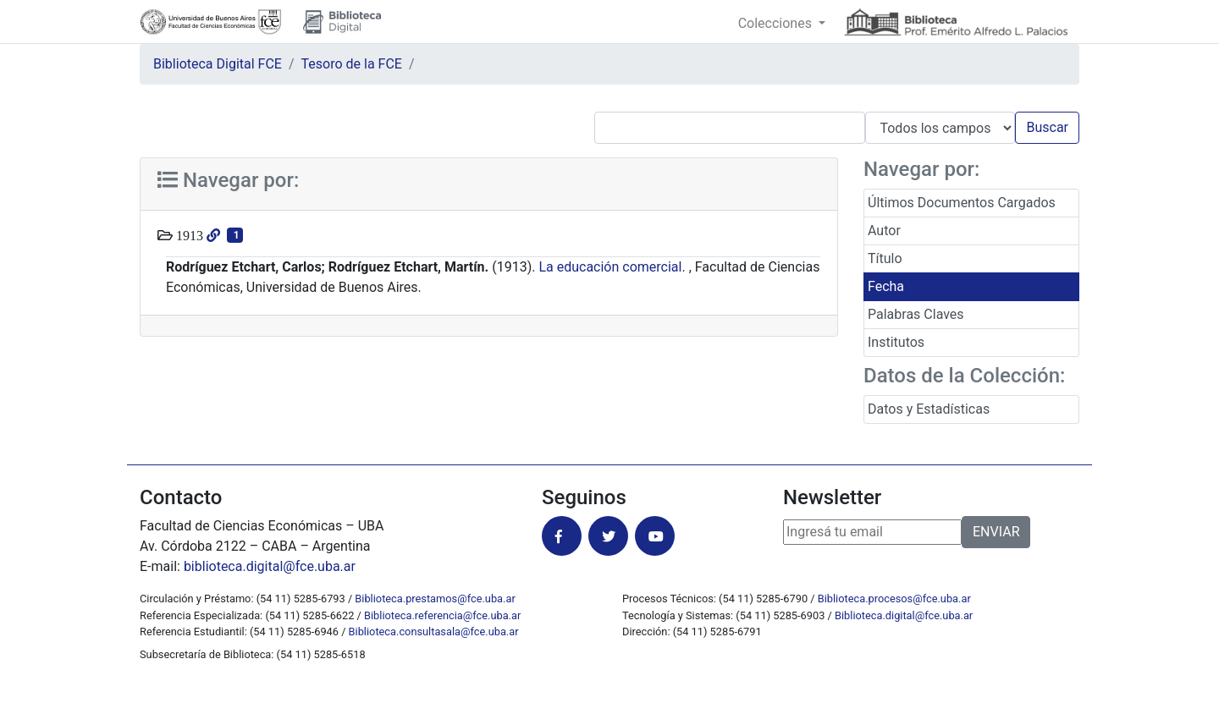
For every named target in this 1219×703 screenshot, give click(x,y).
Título (885, 258)
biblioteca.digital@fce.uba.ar (270, 566)
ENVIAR (996, 532)
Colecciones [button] (776, 23)
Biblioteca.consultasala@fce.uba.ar (434, 631)
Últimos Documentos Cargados (962, 203)
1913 (188, 235)
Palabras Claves (916, 314)
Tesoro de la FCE (351, 64)
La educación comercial (609, 267)
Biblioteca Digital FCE (217, 64)
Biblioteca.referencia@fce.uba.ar (442, 615)
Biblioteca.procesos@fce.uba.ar (894, 598)
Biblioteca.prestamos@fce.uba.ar (435, 598)
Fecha (886, 286)
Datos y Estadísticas (929, 409)
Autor (884, 230)
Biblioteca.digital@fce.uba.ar (904, 615)
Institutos (896, 342)
